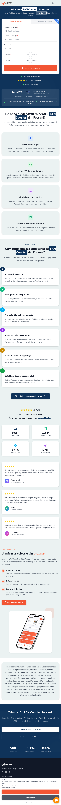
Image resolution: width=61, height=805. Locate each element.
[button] (56, 800)
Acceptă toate (30, 792)
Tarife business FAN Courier (30, 737)
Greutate (8, 54)
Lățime (34, 60)
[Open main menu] (57, 3)
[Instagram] (6, 772)
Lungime (35, 54)
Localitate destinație (11, 36)
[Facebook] (2, 772)
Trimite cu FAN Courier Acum (30, 729)
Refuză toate (30, 798)
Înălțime (8, 60)
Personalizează (30, 803)
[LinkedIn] (9, 772)
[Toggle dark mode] (53, 3)
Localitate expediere (11, 27)
